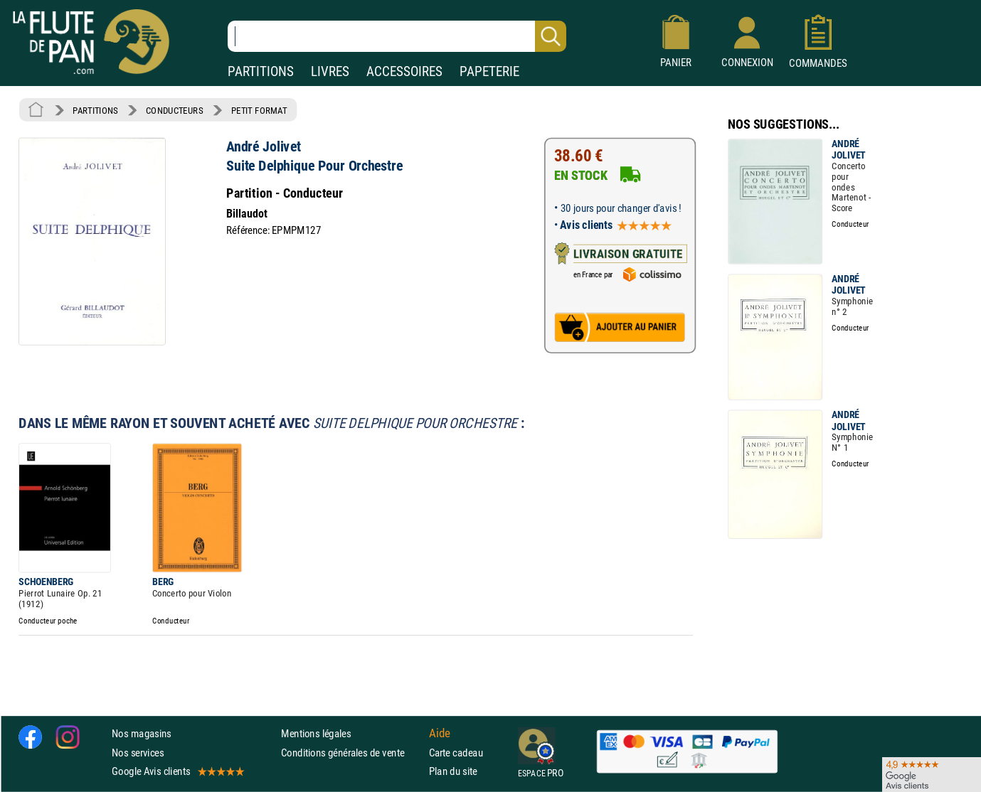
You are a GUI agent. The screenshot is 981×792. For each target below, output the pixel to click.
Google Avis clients (177, 771)
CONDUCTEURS (174, 110)
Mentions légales (316, 734)
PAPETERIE (489, 71)
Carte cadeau (456, 752)
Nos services (138, 752)
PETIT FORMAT (259, 110)
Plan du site (453, 771)
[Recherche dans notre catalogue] (397, 36)
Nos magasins (141, 734)
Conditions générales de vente (352, 752)
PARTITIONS (261, 71)
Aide (439, 734)
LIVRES (330, 71)
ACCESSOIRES (404, 71)
